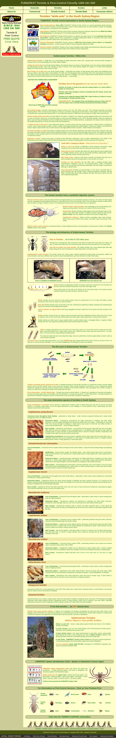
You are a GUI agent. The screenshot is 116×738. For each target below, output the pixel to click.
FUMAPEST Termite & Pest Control (75, 25)
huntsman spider (64, 678)
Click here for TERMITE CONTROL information (70, 717)
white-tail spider (56, 676)
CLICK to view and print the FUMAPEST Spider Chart (60, 681)
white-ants (48, 60)
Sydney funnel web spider (76, 675)
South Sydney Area (80, 27)
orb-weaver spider (75, 678)
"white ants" (58, 16)
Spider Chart (62, 675)
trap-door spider (52, 678)
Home (102, 729)
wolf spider (78, 676)
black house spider (68, 676)
